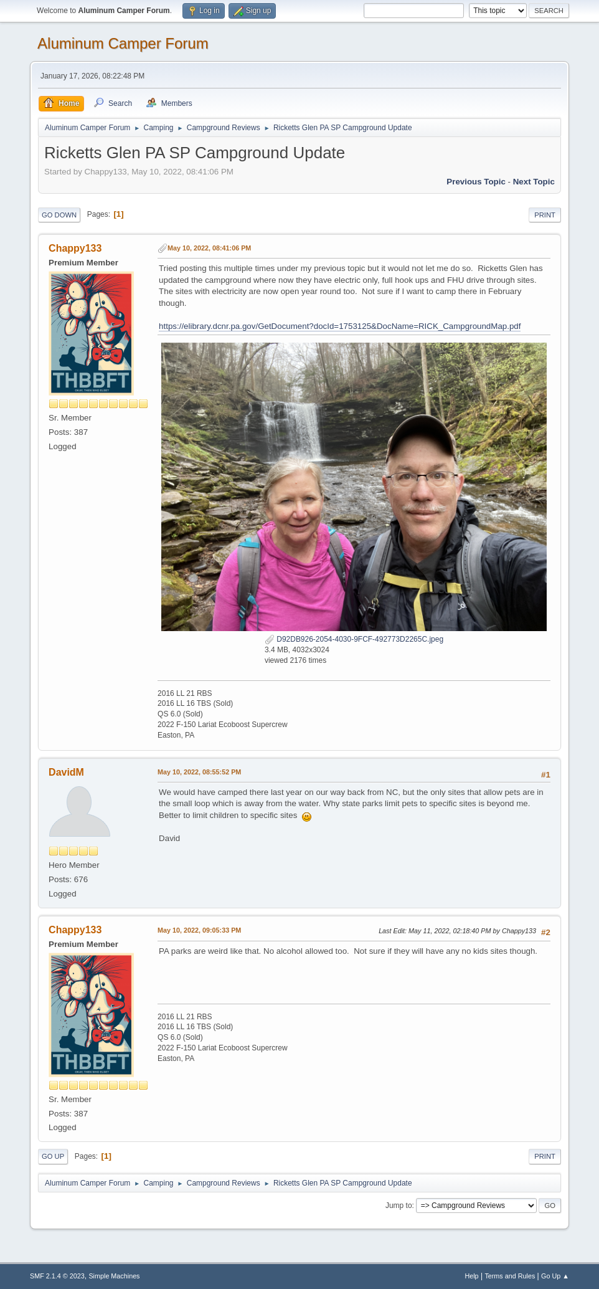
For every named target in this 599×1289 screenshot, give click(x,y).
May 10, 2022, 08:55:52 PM (199, 772)
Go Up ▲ (555, 1276)
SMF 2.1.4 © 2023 (57, 1276)
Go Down (59, 215)
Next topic (534, 181)
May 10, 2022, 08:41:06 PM (209, 248)
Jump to (398, 1205)
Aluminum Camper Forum (123, 43)
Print (544, 215)
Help (471, 1276)
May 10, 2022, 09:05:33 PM (199, 930)
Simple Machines (113, 1276)
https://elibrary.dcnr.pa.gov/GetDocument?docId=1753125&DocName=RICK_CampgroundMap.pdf (340, 326)
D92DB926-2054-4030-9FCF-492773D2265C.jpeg (354, 639)
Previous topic (476, 181)
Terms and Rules (509, 1276)
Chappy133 (75, 248)
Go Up (53, 1156)
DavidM (66, 772)
